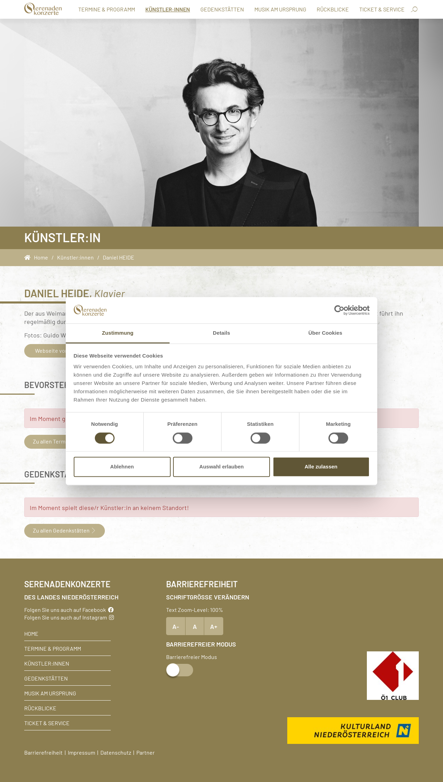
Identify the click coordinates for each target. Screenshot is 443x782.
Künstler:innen (167, 8)
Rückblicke (333, 9)
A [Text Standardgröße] (195, 626)
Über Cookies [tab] (325, 333)
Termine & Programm (106, 9)
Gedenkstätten (222, 9)
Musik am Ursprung (280, 9)
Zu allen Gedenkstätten (64, 530)
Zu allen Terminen (58, 441)
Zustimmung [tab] (118, 333)
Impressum (81, 752)
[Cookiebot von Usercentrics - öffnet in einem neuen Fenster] (339, 310)
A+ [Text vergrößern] (213, 626)
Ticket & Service (382, 9)
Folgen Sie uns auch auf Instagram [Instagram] (69, 617)
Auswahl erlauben (221, 467)
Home (31, 633)
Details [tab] (221, 333)
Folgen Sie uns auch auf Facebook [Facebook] (69, 609)
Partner (145, 752)
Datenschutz (115, 752)
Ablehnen (122, 467)
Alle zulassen (321, 467)
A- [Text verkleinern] (175, 626)
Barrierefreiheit (43, 752)
